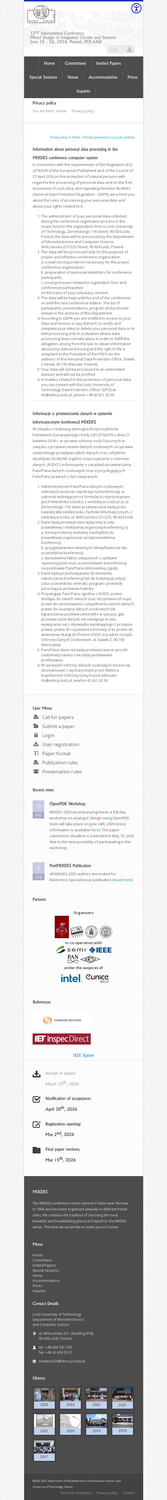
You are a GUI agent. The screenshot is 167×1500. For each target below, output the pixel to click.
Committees (42, 1260)
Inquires (39, 1290)
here (95, 829)
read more (122, 879)
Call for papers (53, 717)
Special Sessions (46, 1270)
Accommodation (46, 1280)
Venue (38, 1275)
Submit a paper (54, 726)
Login (113, 49)
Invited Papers (44, 1265)
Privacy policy (106, 1493)
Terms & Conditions (75, 1493)
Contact (129, 1493)
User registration (56, 744)
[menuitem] (84, 717)
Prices (37, 1285)
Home (38, 1255)
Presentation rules (57, 771)
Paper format (52, 753)
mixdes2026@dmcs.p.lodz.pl (62, 1361)
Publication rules (55, 762)
